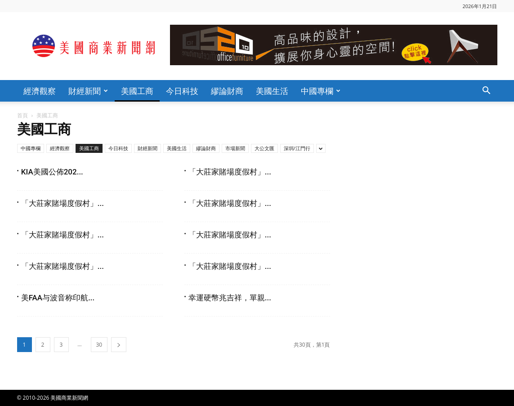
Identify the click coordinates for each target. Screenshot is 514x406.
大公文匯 (264, 148)
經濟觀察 (39, 90)
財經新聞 (88, 90)
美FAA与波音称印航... (58, 297)
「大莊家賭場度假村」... (229, 171)
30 (99, 344)
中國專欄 (320, 90)
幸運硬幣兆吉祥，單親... (229, 297)
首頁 (22, 115)
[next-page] (118, 344)
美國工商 (137, 90)
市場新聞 (235, 148)
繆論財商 (227, 90)
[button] (486, 91)
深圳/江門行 (297, 148)
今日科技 (182, 90)
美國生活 (272, 90)
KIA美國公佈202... (52, 171)
